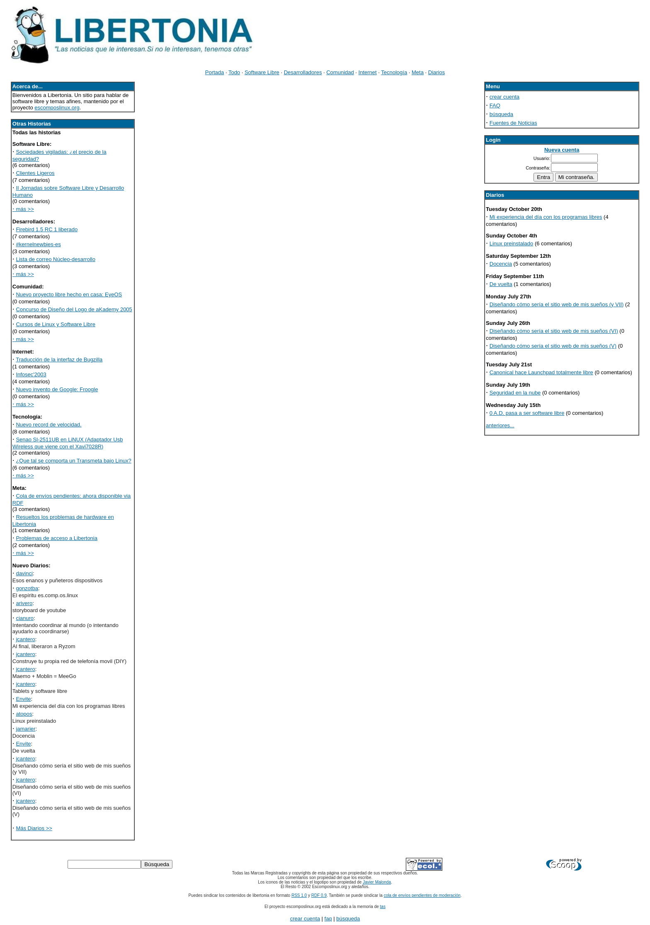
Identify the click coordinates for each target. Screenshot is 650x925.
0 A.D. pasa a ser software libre (527, 413)
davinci (24, 573)
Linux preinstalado (512, 243)
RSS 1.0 (299, 895)
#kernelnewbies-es (38, 244)
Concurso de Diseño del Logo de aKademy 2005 (74, 309)
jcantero (25, 639)
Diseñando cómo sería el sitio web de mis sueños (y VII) (557, 304)
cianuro (25, 618)
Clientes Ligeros (35, 173)
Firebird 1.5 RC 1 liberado (47, 229)
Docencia (501, 264)
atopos (24, 714)
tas (383, 906)
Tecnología (394, 72)
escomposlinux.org (56, 107)
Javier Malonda (377, 882)
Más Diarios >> (34, 828)
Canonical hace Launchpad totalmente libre (541, 372)
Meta (418, 72)
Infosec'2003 (31, 374)
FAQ (495, 105)
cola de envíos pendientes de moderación (422, 895)
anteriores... (500, 425)
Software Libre (262, 72)
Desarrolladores (303, 72)
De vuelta (501, 284)
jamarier (25, 729)
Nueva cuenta (562, 150)
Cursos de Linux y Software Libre (55, 324)
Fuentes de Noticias (513, 123)
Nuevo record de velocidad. (48, 424)
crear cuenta (504, 97)
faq (328, 918)
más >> (23, 209)
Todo (234, 72)
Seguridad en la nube (515, 393)
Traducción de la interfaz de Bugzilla (59, 359)
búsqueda (501, 114)
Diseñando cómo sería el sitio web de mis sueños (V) (553, 346)
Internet (368, 72)
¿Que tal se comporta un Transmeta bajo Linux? (73, 461)
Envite (23, 699)
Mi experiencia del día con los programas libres (546, 217)
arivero (24, 603)
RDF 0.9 (319, 895)
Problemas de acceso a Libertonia (56, 538)
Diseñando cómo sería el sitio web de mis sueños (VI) (554, 331)
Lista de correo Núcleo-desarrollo (55, 259)
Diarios (436, 72)
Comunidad (340, 72)
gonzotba (27, 588)
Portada (214, 72)
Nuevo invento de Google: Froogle (57, 389)
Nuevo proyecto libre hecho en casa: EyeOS (69, 294)
